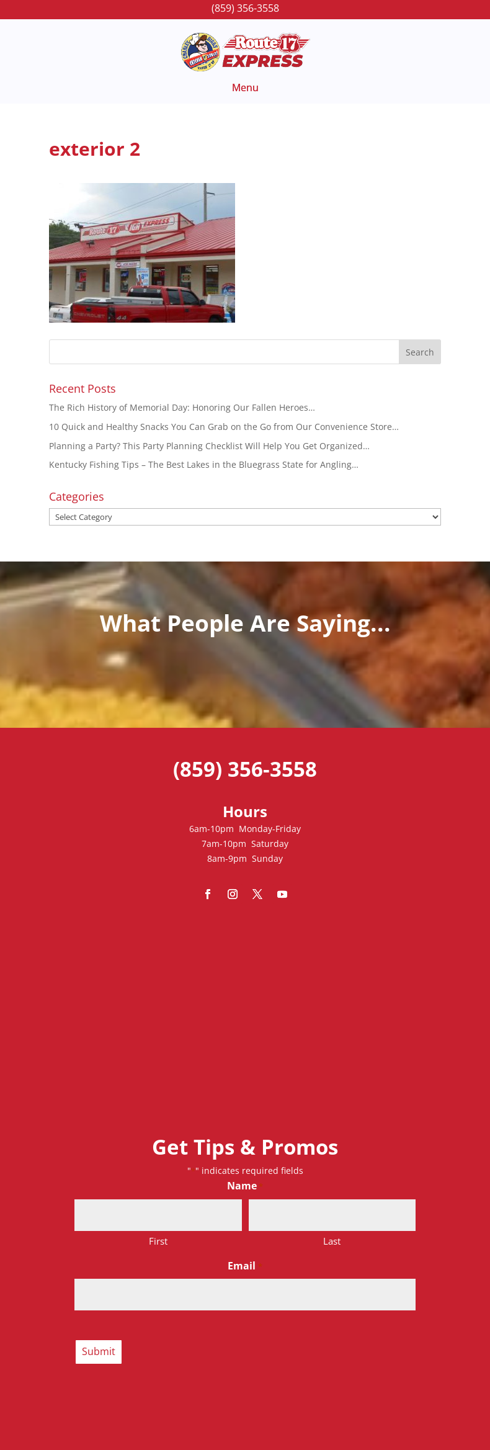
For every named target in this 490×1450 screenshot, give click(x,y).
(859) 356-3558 (245, 8)
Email (245, 1266)
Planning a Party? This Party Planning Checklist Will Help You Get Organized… (209, 446)
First (158, 1241)
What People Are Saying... (245, 622)
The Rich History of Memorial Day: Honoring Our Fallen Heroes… (182, 407)
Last (332, 1241)
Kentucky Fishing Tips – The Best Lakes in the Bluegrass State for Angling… (204, 464)
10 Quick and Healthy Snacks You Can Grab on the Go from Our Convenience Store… (224, 426)
